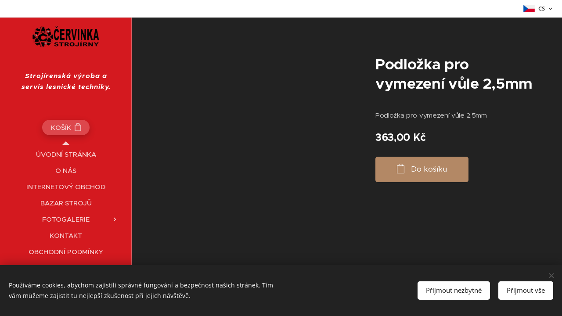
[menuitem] (66, 154)
